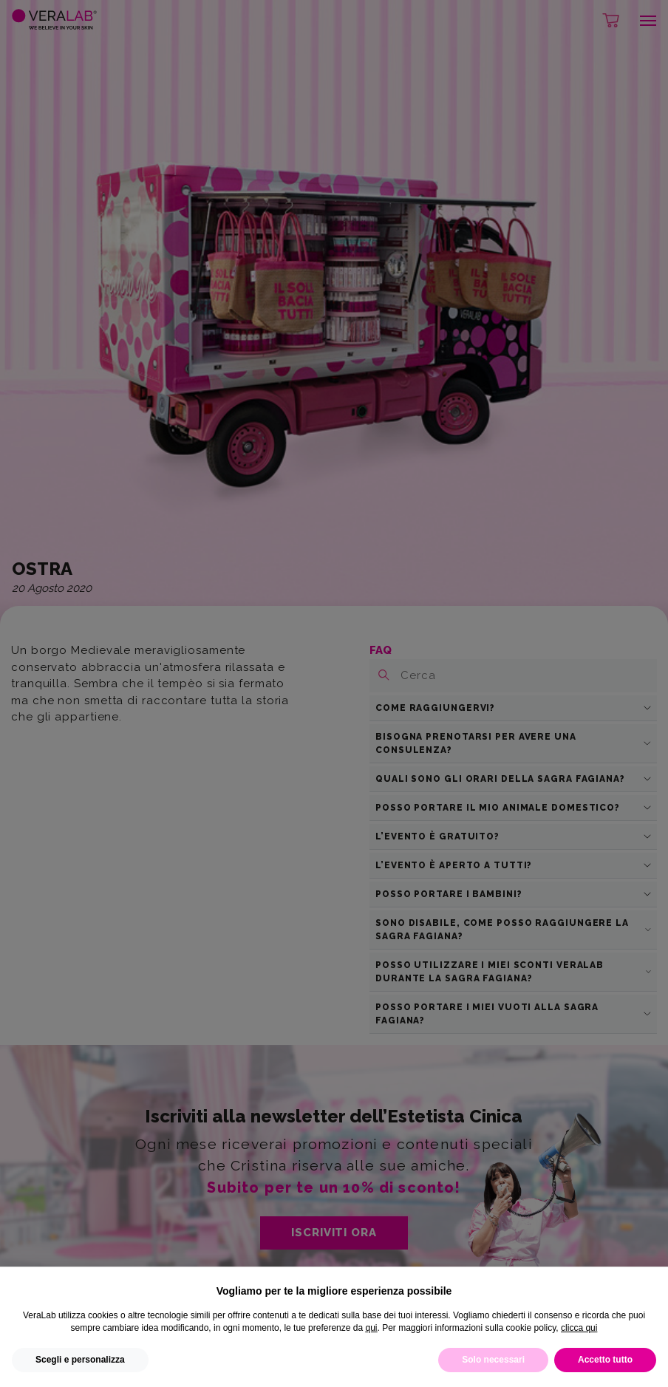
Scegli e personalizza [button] (80, 1359)
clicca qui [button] (579, 1328)
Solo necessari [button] (493, 1359)
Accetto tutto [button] (605, 1359)
